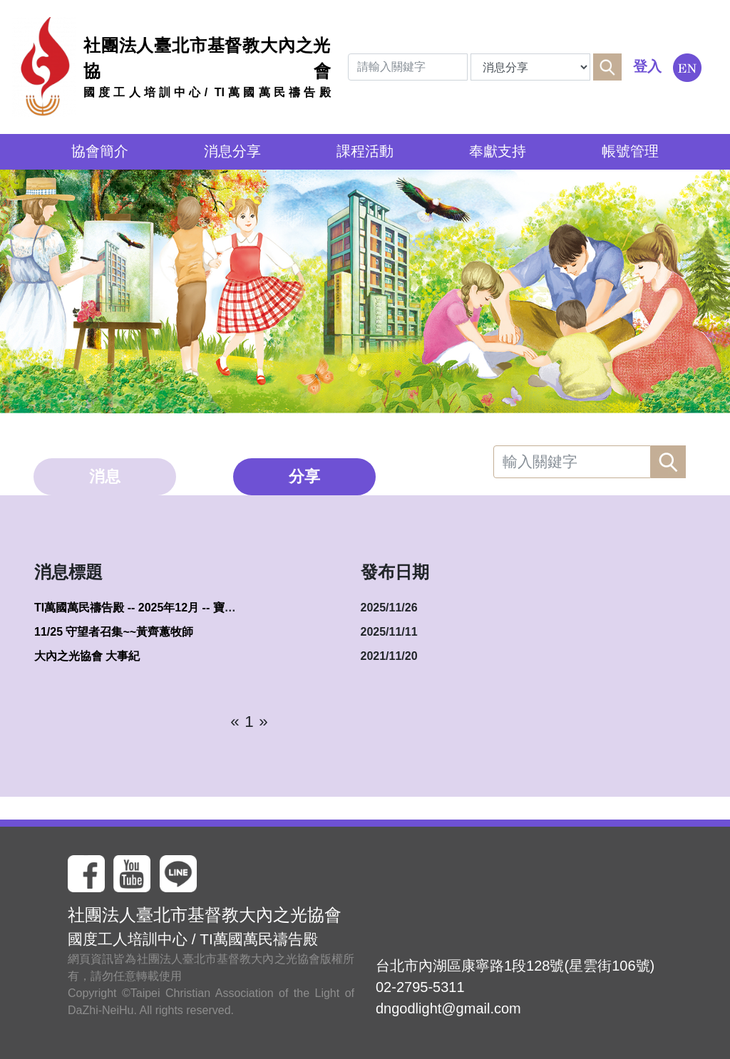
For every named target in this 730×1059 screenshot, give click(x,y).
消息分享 (232, 151)
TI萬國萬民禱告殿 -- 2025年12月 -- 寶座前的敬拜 (158, 607)
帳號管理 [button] (630, 151)
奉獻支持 (497, 151)
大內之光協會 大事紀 (87, 656)
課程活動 (365, 151)
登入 (647, 66)
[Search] (408, 67)
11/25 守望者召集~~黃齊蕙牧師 (113, 632)
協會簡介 (99, 151)
